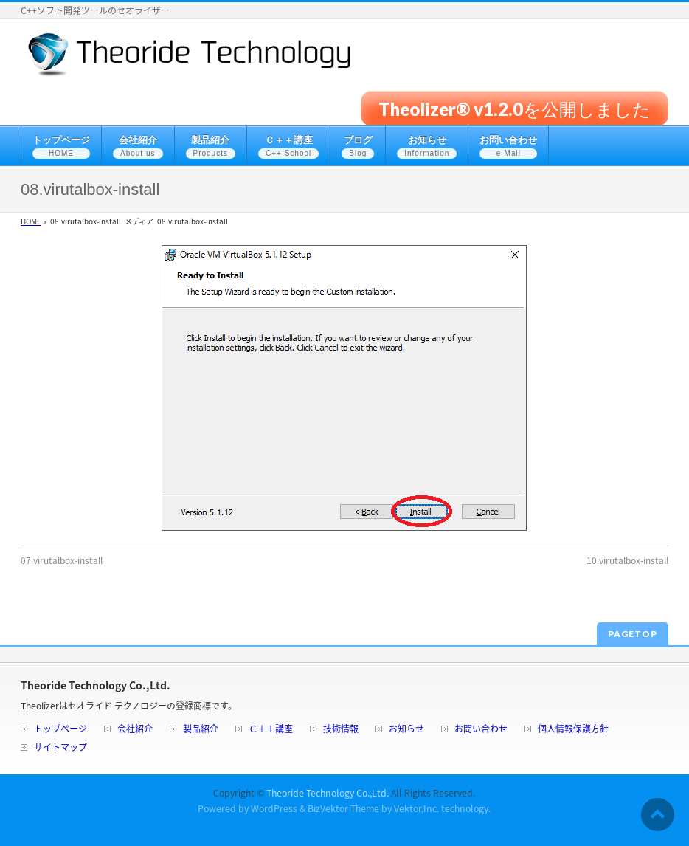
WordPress (274, 808)
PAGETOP (632, 633)
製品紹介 (200, 729)
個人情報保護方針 (573, 729)
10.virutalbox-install (627, 560)
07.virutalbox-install (62, 560)
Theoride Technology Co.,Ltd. (327, 792)
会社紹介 (135, 729)
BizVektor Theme (343, 808)
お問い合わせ (481, 729)
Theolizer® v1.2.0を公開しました (514, 108)
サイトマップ (60, 748)
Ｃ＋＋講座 (271, 729)
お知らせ (406, 729)
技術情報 (341, 729)
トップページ (60, 729)
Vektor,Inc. (416, 808)
